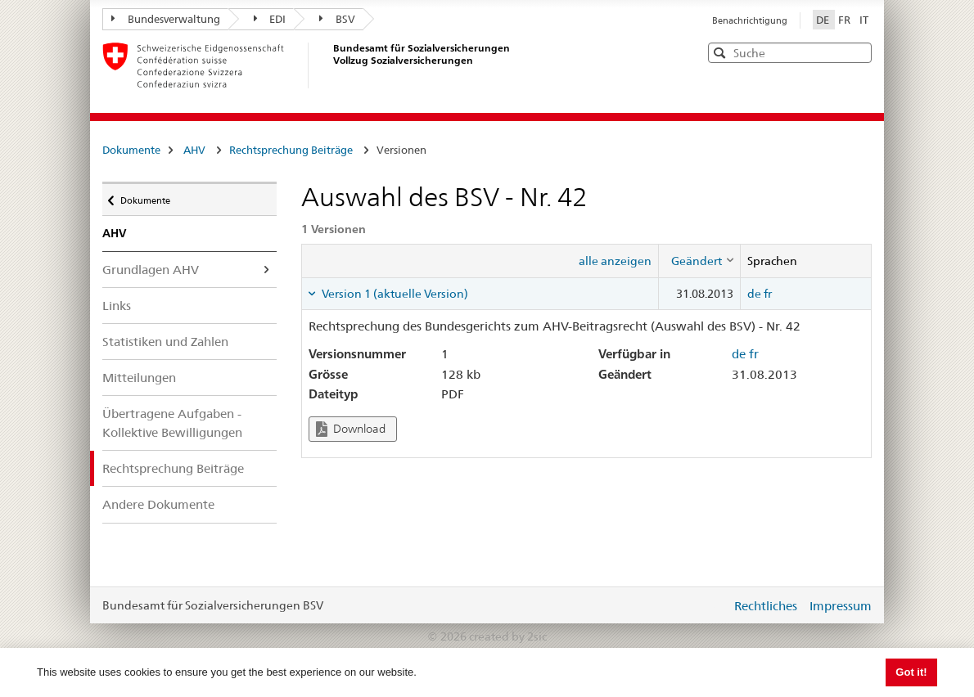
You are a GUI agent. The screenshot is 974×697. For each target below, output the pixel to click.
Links (116, 305)
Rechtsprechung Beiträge (291, 149)
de (754, 293)
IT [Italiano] (863, 19)
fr (768, 293)
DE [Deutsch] (824, 19)
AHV (194, 149)
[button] (858, 52)
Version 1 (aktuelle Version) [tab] (393, 293)
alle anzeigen (615, 261)
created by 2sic (508, 636)
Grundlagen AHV (150, 269)
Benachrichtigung (749, 20)
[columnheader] (699, 261)
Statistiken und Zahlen (165, 341)
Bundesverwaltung (165, 19)
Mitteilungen (139, 377)
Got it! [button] (911, 672)
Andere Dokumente (158, 504)
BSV (337, 19)
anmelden (706, 605)
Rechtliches (765, 606)
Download (351, 429)
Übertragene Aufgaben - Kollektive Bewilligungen (172, 423)
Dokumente (131, 149)
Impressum (840, 606)
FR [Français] (845, 19)
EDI (270, 19)
